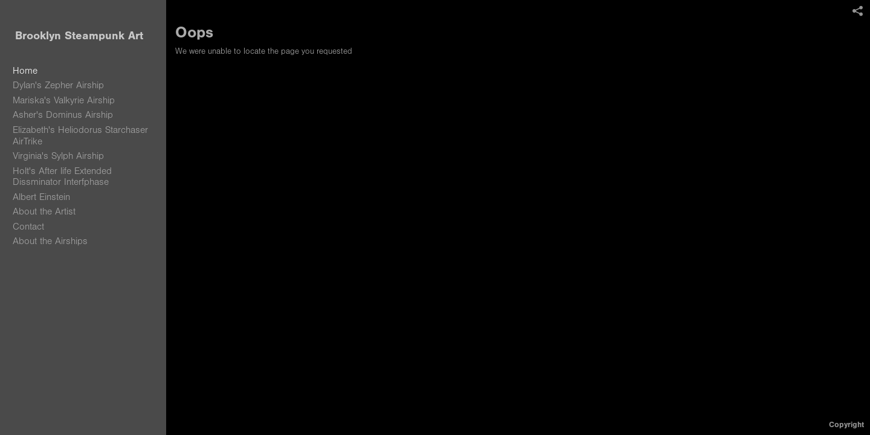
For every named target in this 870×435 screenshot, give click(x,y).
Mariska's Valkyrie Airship (64, 100)
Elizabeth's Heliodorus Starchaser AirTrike (80, 135)
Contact (28, 226)
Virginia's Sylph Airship (58, 155)
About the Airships (50, 241)
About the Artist (44, 211)
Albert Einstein (41, 197)
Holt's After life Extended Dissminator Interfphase (62, 177)
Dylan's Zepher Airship (58, 85)
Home (25, 70)
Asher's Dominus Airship (63, 114)
